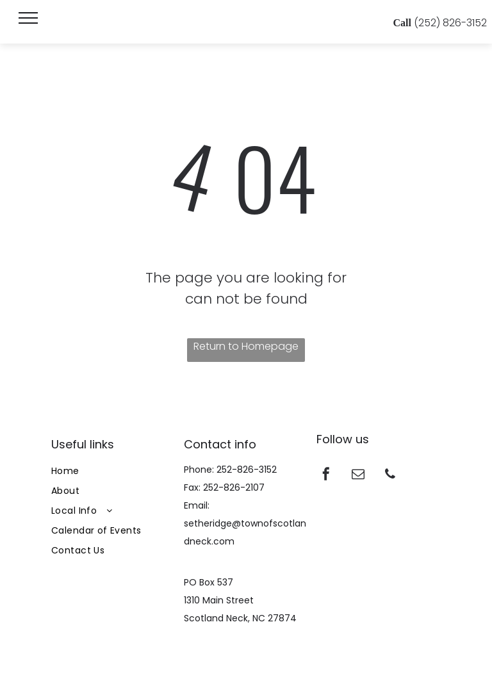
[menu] (28, 18)
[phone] (390, 475)
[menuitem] (113, 471)
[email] (358, 475)
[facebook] (326, 475)
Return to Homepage (246, 346)
